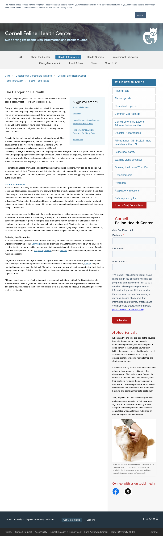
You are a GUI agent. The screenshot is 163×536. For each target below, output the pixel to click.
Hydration (120, 183)
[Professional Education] (124, 57)
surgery (87, 263)
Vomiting (77, 113)
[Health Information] (68, 57)
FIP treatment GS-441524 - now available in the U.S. (133, 142)
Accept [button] (140, 15)
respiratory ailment (42, 250)
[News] (94, 63)
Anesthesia (78, 139)
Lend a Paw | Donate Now (129, 205)
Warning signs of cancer (128, 159)
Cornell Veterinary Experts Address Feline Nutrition (130, 123)
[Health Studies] (95, 57)
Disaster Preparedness (128, 133)
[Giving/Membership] (50, 63)
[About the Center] (40, 57)
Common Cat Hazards (127, 113)
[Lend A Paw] (76, 63)
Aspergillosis (122, 90)
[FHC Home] (20, 56)
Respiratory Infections (127, 190)
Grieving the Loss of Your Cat (131, 167)
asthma (63, 250)
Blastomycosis (123, 98)
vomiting (36, 244)
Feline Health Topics (129, 82)
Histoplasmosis (123, 175)
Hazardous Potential (15, 184)
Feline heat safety (125, 152)
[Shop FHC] (111, 63)
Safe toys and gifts (125, 198)
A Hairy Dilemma (80, 107)
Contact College (71, 519)
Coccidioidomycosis (126, 106)
